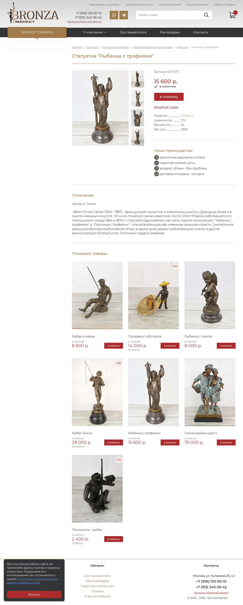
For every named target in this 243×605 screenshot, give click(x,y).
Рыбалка (187, 115)
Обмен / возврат (224, 4)
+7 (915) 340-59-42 (211, 588)
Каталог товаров (37, 32)
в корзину (169, 97)
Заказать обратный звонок (84, 21)
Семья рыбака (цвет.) (201, 433)
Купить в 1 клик (166, 107)
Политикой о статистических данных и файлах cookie (32, 581)
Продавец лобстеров (145, 336)
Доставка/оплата (133, 32)
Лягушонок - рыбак (87, 530)
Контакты (200, 32)
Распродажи (170, 32)
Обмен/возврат (97, 582)
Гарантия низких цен (139, 4)
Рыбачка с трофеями (145, 433)
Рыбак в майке (83, 336)
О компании (93, 32)
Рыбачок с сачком (199, 336)
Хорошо (34, 594)
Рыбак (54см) (82, 433)
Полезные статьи (170, 4)
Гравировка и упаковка (104, 4)
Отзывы (97, 592)
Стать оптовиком (197, 4)
